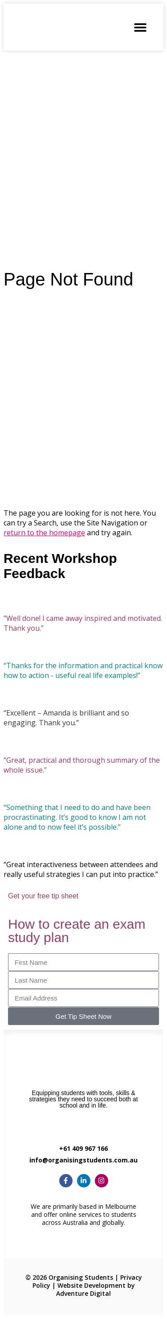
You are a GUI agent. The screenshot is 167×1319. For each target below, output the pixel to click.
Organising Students (81, 1277)
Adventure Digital (83, 1293)
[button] (140, 27)
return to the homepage (44, 533)
